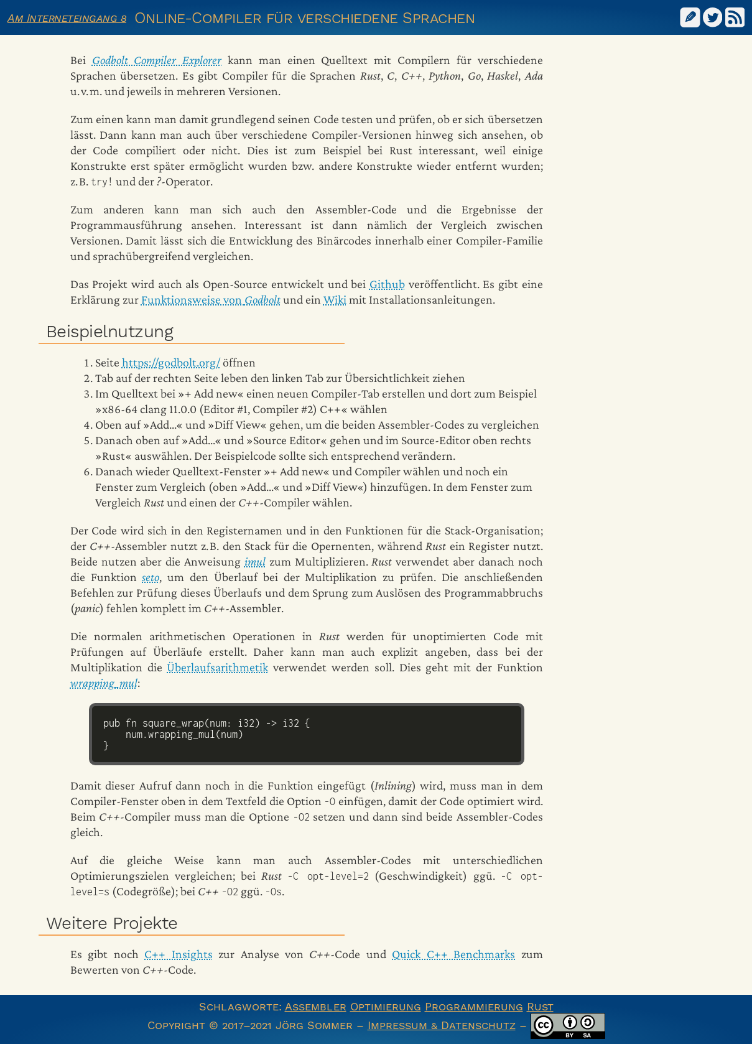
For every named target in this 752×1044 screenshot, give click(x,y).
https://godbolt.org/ (171, 362)
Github (387, 284)
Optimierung (385, 1006)
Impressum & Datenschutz (442, 1025)
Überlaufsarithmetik (217, 667)
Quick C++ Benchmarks (453, 954)
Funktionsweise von (211, 299)
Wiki (334, 299)
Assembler (315, 1006)
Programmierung (474, 1006)
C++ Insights (178, 954)
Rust (540, 1006)
